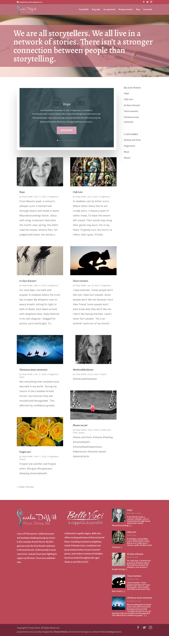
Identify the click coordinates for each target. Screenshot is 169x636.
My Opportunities (126, 9)
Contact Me (147, 9)
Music (21, 377)
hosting (110, 632)
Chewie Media (60, 632)
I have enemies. (81, 280)
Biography (96, 9)
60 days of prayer (27, 280)
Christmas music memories (33, 369)
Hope (66, 105)
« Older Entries (25, 486)
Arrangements (109, 9)
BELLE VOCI (82, 562)
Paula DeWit (84, 9)
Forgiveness (76, 111)
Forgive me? (25, 451)
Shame (22, 459)
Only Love (78, 192)
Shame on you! (80, 425)
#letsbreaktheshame (83, 369)
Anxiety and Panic (132, 140)
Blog (138, 9)
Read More (66, 131)
